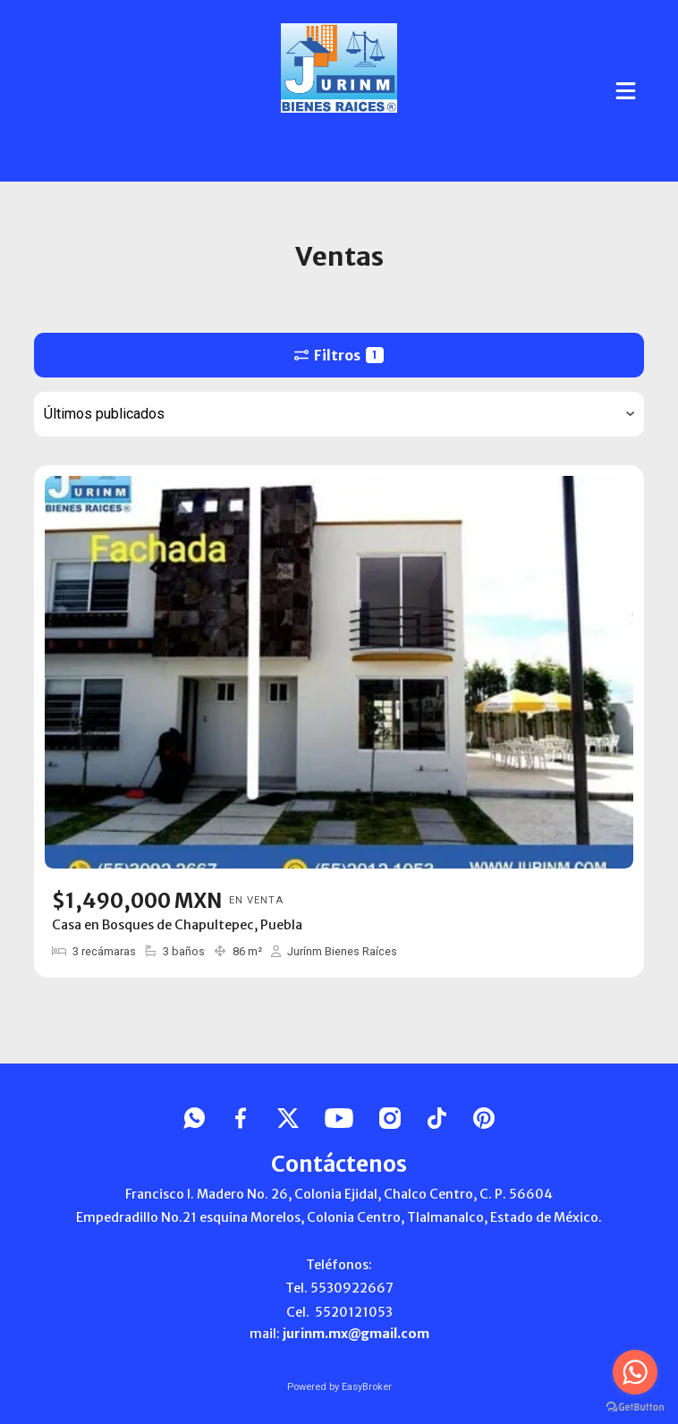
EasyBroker (367, 1387)
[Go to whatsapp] (635, 1372)
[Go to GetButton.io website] (635, 1406)
